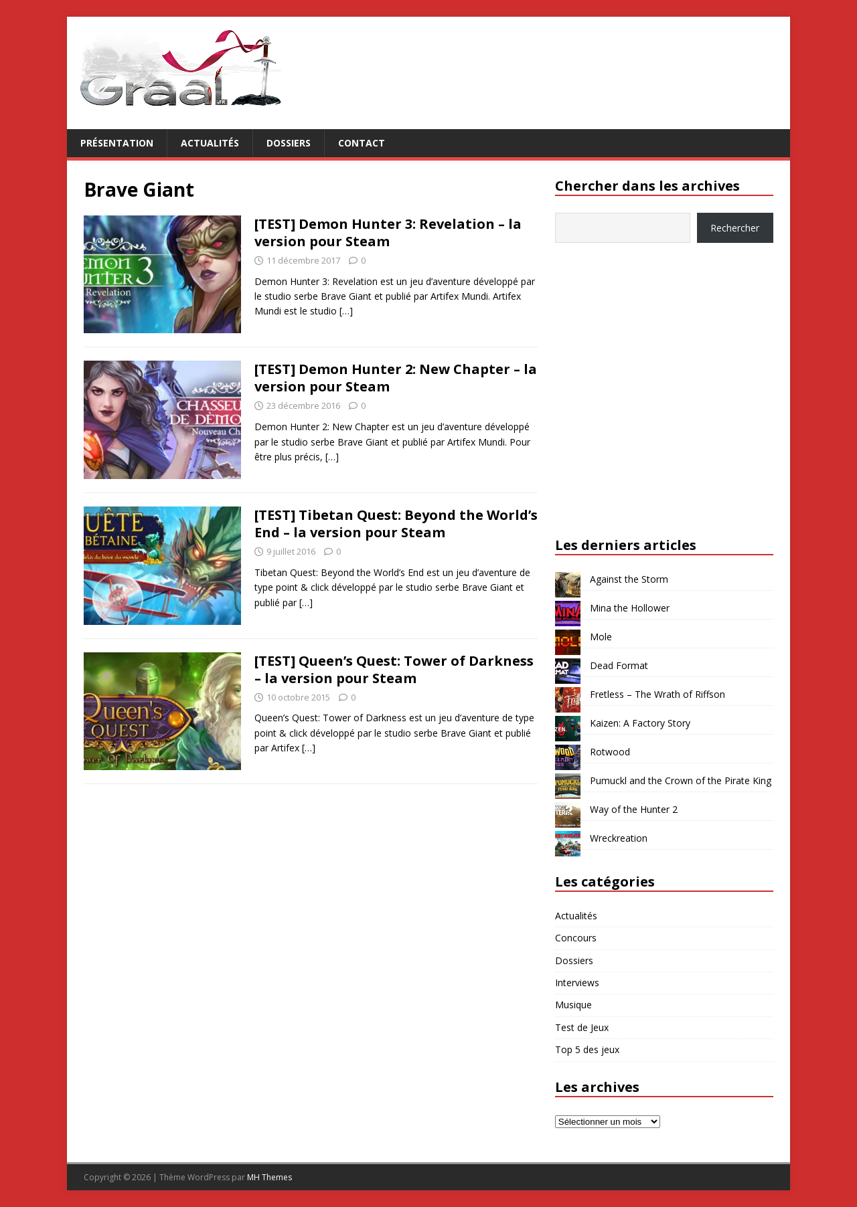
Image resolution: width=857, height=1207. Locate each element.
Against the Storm (629, 579)
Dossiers (288, 142)
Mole (601, 636)
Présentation (116, 142)
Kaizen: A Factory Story (640, 723)
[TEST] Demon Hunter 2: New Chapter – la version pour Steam (395, 377)
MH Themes (269, 1177)
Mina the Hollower (630, 607)
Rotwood (610, 751)
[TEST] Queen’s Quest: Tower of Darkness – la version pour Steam (394, 669)
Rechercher (734, 227)
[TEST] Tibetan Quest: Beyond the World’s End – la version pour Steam (396, 523)
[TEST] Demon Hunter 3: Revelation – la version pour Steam (388, 232)
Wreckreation (618, 838)
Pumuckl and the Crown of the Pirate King (680, 780)
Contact (361, 142)
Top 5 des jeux (587, 1049)
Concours (576, 937)
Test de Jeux (582, 1027)
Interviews (577, 982)
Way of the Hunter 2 (634, 809)
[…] (346, 310)
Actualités (210, 142)
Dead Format (619, 665)
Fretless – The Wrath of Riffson (657, 694)
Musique (573, 1004)
